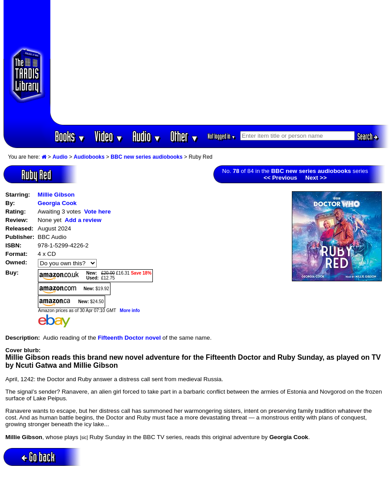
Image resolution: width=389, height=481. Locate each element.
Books (70, 136)
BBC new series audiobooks (146, 157)
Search (367, 136)
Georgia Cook (57, 203)
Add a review (83, 220)
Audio (146, 136)
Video (108, 136)
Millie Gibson (56, 194)
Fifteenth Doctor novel (129, 337)
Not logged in (222, 136)
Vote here (97, 211)
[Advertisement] (220, 62)
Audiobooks (89, 157)
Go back (38, 457)
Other (184, 136)
